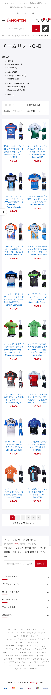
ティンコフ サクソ (23, 659)
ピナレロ (33, 669)
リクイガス (31, 643)
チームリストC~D (41, 36)
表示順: (7, 111)
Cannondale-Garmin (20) (18, 83)
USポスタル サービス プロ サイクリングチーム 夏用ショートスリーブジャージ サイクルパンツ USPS (14, 151)
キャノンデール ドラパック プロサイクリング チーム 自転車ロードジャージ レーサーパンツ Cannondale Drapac (14, 349)
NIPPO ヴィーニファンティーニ (19, 646)
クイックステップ (13, 656)
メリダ (44, 662)
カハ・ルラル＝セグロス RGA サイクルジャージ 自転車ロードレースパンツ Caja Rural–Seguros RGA (37, 151)
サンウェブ (39, 649)
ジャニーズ (20, 665)
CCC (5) (10, 61)
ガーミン (30, 629)
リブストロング (20, 669)
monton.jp (33, 682)
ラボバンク (8, 659)
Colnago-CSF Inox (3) (16, 75)
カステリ (9, 665)
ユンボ (39, 629)
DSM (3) (10, 95)
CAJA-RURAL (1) (14, 64)
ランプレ (43, 639)
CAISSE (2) (12, 72)
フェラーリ (39, 646)
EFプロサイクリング (16, 629)
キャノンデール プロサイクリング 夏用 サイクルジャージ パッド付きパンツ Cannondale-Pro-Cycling (37, 349)
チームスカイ (28, 656)
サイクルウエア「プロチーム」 (19, 36)
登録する (41, 564)
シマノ (44, 652)
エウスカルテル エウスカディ (15, 639)
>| (38, 518)
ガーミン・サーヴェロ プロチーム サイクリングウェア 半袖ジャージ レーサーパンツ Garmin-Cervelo (14, 202)
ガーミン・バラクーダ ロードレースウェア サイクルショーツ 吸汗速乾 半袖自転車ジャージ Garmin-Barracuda (14, 299)
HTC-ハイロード (13, 633)
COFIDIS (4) (12, 68)
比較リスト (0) (33, 105)
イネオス (33, 639)
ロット (33, 636)
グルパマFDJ (19, 643)
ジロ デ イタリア (39, 659)
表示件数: (31, 111)
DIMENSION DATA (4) (16, 87)
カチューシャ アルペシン (33, 633)
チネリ (24, 662)
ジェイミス (34, 662)
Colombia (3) (13, 79)
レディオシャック (25, 649)
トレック (40, 656)
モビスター (10, 649)
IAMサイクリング (21, 636)
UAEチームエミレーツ (12, 652)
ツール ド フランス (10, 662)
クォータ (40, 665)
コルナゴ (30, 665)
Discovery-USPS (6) (16, 90)
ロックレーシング (31, 652)
